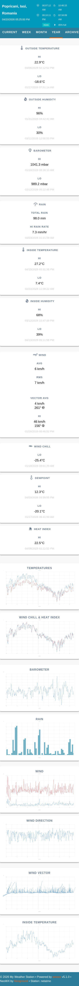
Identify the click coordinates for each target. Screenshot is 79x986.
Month (41, 32)
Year (56, 32)
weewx (57, 976)
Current (9, 32)
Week (26, 32)
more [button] (46, 25)
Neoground (21, 981)
